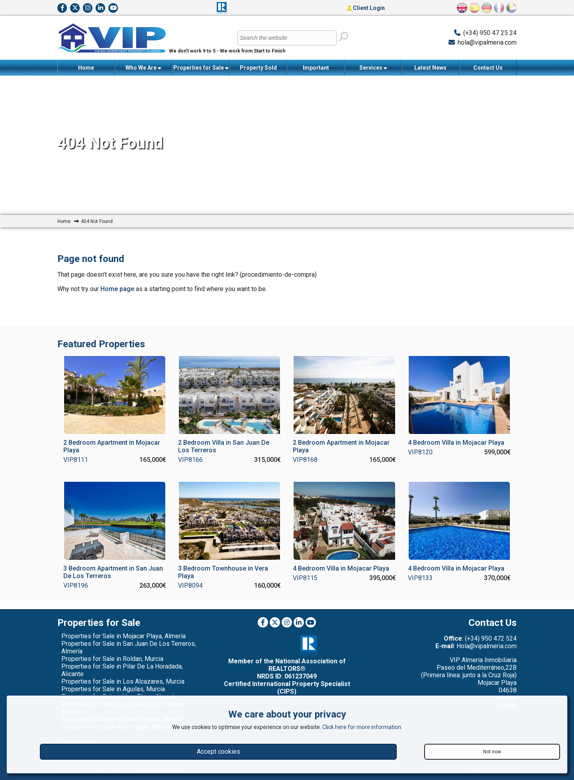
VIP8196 (75, 585)
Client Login (366, 8)
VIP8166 (190, 459)
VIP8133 (420, 578)
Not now (492, 752)
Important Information (316, 70)
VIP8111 (75, 459)
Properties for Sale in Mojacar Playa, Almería (123, 636)
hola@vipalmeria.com (487, 42)
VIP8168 (305, 459)
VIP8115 (305, 578)
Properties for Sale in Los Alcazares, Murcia (122, 681)
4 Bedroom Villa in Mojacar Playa (456, 442)
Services (373, 68)
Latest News (430, 68)
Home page (117, 289)
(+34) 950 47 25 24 (490, 33)
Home (86, 68)
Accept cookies (218, 751)
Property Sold (258, 68)
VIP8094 (190, 585)
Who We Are (143, 68)
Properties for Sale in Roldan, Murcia (112, 659)
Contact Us (488, 68)
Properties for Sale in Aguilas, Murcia (113, 689)
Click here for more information (361, 727)
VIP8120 (420, 452)
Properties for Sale (201, 68)
